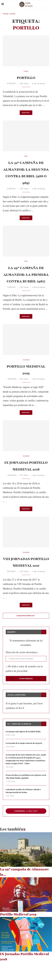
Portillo (26, 77)
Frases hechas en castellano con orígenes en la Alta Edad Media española (26, 776)
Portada (5, 14)
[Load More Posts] (26, 615)
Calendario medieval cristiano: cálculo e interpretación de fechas (23, 791)
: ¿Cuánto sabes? (26, 811)
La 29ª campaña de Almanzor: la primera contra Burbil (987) (26, 275)
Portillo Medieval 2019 (18, 914)
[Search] (49, 4)
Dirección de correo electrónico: (22, 652)
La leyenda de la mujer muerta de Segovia (24, 743)
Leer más (26, 113)
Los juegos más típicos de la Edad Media (23, 731)
